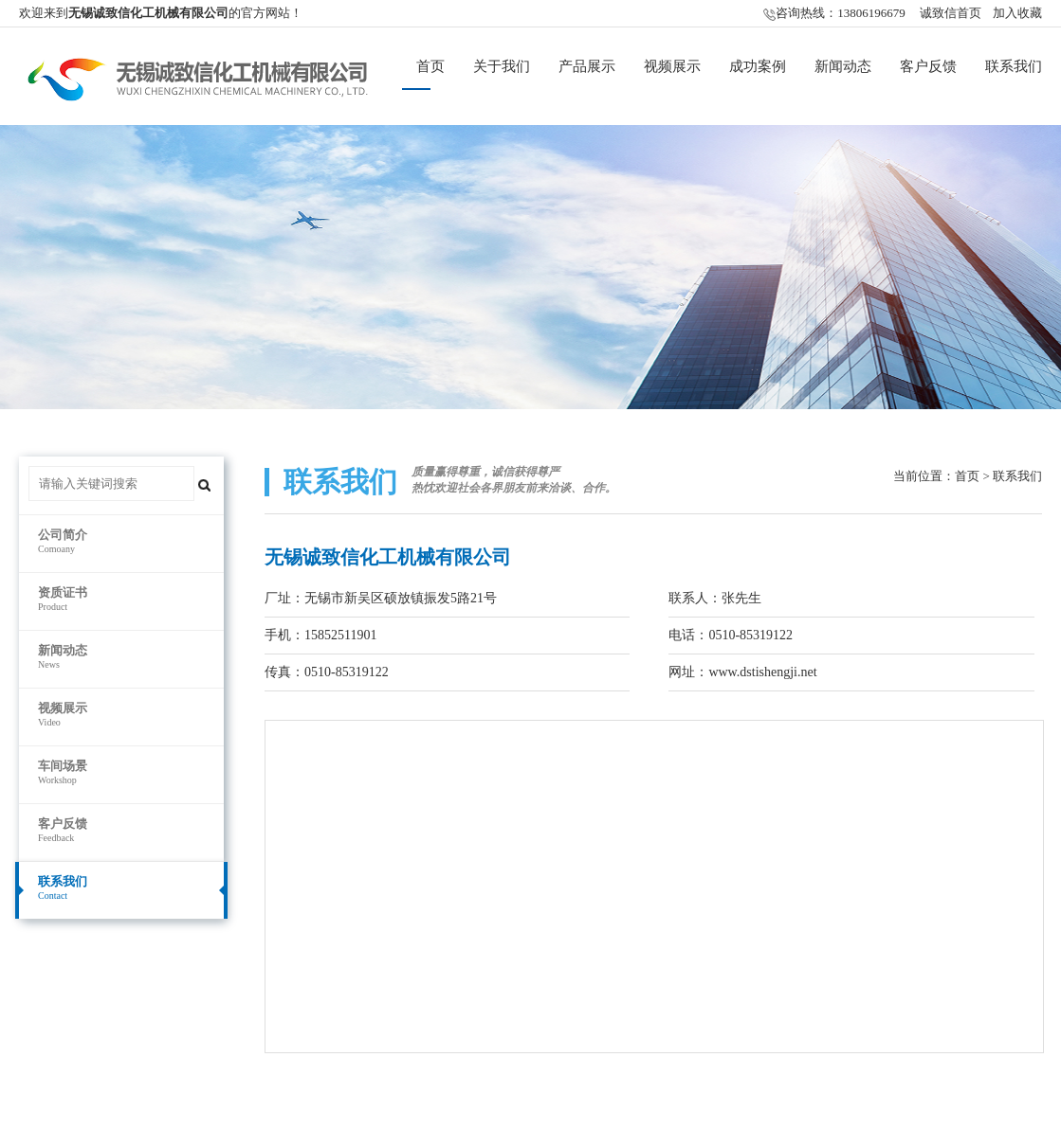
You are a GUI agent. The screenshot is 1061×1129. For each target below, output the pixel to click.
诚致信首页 (950, 13)
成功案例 (757, 66)
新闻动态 (842, 66)
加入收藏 (1017, 13)
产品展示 (586, 66)
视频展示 (672, 66)
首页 (430, 66)
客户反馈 (928, 66)
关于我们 (501, 66)
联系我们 (1013, 66)
